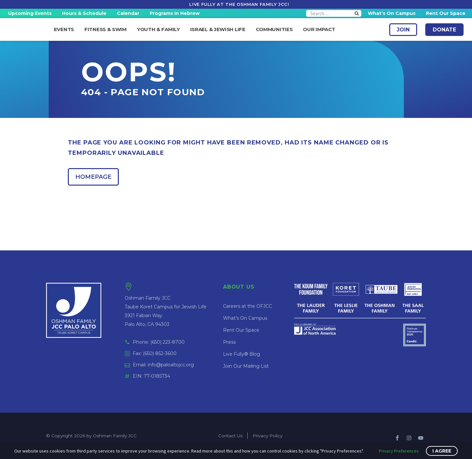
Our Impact (319, 29)
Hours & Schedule (84, 13)
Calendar (128, 13)
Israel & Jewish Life (217, 29)
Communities (274, 29)
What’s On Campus (392, 13)
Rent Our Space (446, 13)
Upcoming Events (30, 13)
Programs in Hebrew (175, 13)
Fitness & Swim (105, 29)
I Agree (441, 451)
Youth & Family (158, 29)
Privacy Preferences (399, 451)
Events (64, 29)
